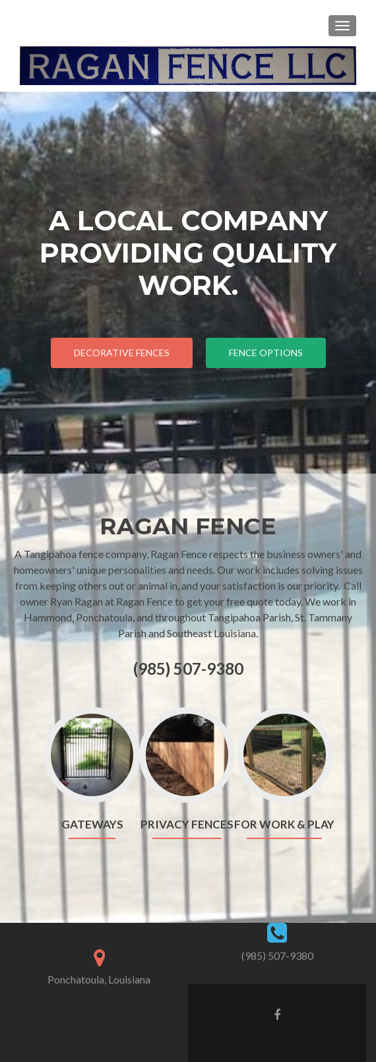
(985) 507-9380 (277, 955)
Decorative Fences (122, 352)
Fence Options (266, 352)
